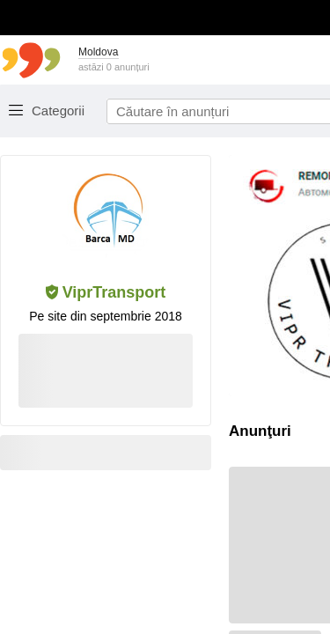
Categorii (58, 110)
